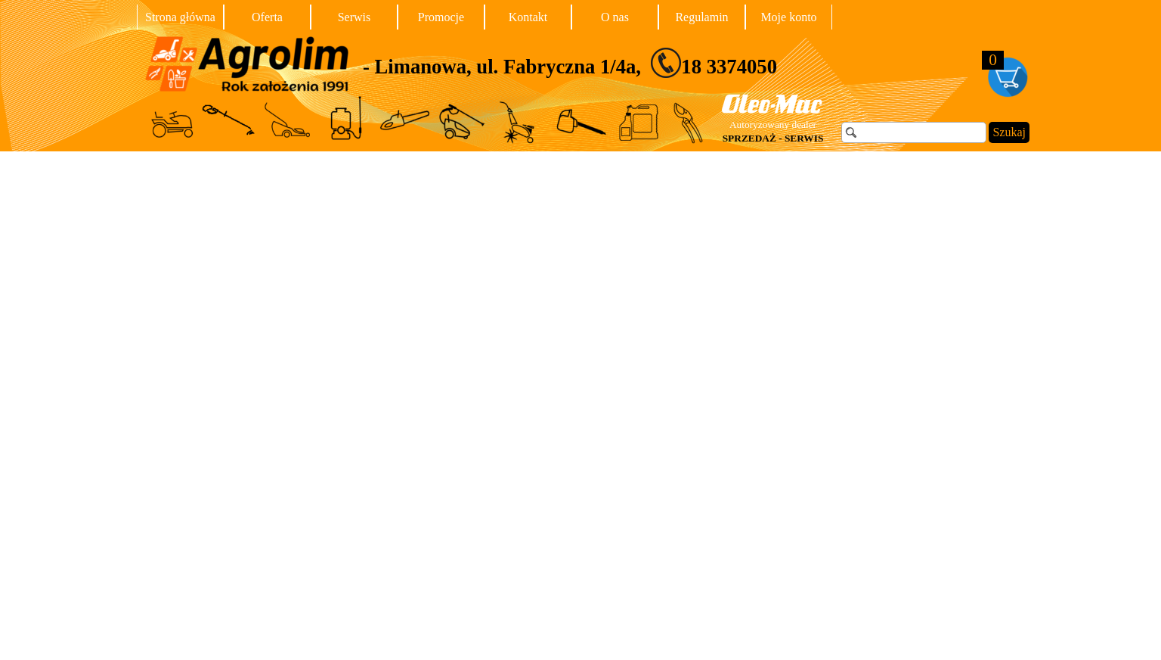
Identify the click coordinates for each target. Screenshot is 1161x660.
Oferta (267, 17)
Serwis (354, 17)
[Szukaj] (913, 132)
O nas (615, 17)
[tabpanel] (626, 63)
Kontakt (528, 17)
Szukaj (1009, 132)
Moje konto (788, 17)
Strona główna (180, 17)
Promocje (441, 17)
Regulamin (701, 17)
